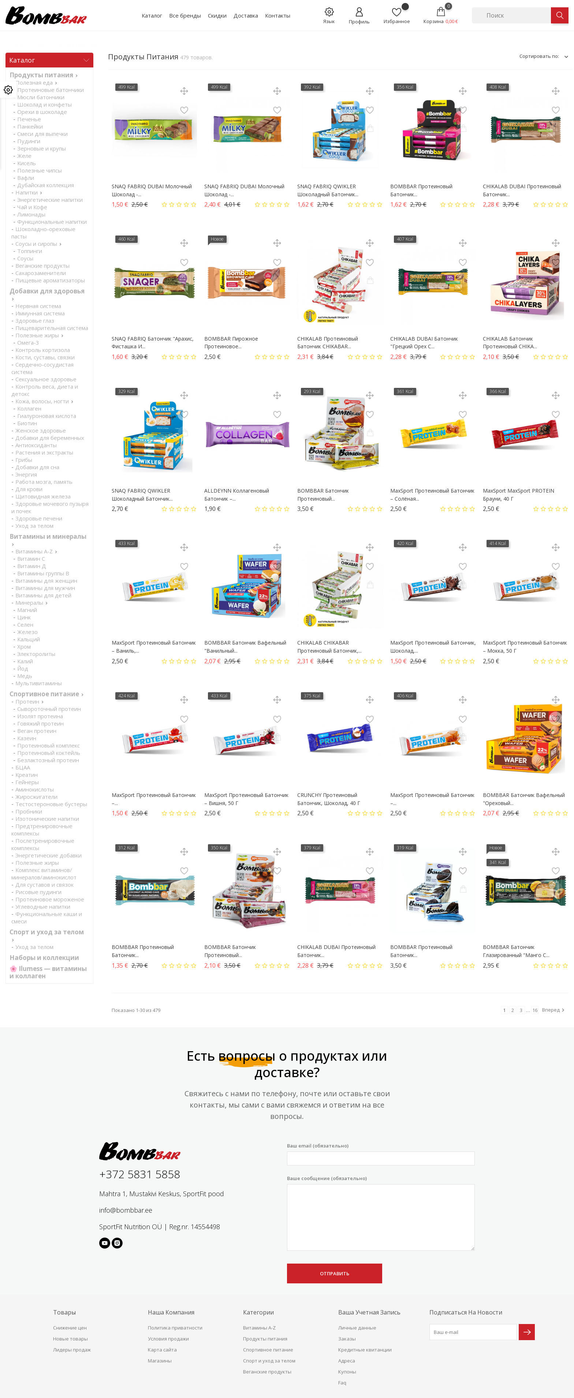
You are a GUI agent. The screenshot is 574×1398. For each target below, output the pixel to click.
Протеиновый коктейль (48, 752)
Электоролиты (36, 653)
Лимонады (31, 214)
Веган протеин (36, 730)
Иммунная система (40, 313)
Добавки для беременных (49, 437)
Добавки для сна (37, 467)
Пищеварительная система (51, 327)
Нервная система (38, 305)
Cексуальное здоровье (46, 379)
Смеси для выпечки (42, 133)
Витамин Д (31, 566)
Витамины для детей (43, 595)
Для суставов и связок (44, 884)
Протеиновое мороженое (49, 899)
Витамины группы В (43, 573)
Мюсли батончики (40, 97)
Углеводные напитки (42, 906)
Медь (24, 675)
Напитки (26, 192)
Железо (27, 631)
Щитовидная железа (43, 496)
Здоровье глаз (34, 320)
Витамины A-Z (34, 551)
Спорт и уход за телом (47, 932)
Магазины (160, 1360)
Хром (24, 646)
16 (534, 1010)
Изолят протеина (40, 716)
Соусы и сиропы (36, 243)
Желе (24, 155)
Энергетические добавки (48, 855)
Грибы (23, 459)
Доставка (246, 15)
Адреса (346, 1360)
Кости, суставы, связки (45, 357)
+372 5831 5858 (139, 1174)
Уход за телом (34, 525)
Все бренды (185, 15)
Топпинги (29, 251)
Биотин (27, 423)
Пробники (28, 811)
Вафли (25, 177)
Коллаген (29, 408)
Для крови (28, 489)
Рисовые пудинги (38, 891)
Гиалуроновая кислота (46, 415)
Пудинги (28, 141)
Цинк (24, 617)
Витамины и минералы (48, 536)
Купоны (347, 1371)
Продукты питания (41, 75)
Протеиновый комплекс (48, 745)
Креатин (26, 774)
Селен (25, 624)
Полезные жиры (37, 335)
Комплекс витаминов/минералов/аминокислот (44, 873)
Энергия (26, 474)
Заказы (347, 1338)
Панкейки (30, 126)
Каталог (152, 15)
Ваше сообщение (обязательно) (381, 1213)
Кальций (28, 639)
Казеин (26, 738)
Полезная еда (34, 82)
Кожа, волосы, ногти (42, 401)
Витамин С (31, 558)
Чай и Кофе (32, 207)
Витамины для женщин (46, 580)
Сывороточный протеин (49, 708)
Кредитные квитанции (365, 1349)
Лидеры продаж (72, 1349)
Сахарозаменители (40, 273)
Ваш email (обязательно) (381, 1153)
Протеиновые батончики (50, 89)
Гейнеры (27, 782)
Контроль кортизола (42, 349)
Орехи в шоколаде (42, 111)
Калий (25, 661)
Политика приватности (175, 1327)
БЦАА (22, 767)
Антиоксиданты (36, 445)
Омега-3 (28, 342)
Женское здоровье (40, 430)
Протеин (27, 701)
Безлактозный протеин (48, 760)
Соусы (25, 258)
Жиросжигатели (36, 796)
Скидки (217, 15)
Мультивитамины (38, 683)
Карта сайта (162, 1349)
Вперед (554, 1009)
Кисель (26, 163)
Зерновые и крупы (41, 148)
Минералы (29, 602)
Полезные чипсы (39, 170)
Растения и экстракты (44, 452)
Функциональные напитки (52, 221)
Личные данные (357, 1327)
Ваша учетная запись (369, 1312)
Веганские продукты (42, 265)
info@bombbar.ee (125, 1210)
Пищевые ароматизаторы (50, 280)
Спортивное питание (44, 694)
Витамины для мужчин (45, 588)
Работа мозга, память (43, 481)
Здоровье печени (38, 518)
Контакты (277, 15)
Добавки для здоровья (47, 291)
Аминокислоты (34, 789)
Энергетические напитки (50, 199)
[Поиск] (511, 15)
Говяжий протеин (40, 723)
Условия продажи (168, 1338)
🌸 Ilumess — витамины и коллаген (48, 972)
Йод (22, 668)
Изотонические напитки (47, 818)
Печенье (29, 119)
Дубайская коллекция (45, 185)
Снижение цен (70, 1327)
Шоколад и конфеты (44, 104)
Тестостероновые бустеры (51, 804)
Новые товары (70, 1338)
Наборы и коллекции (44, 957)
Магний (27, 609)
